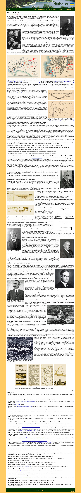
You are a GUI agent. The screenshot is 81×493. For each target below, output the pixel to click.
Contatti (36, 490)
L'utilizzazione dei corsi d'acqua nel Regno (24, 406)
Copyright (41, 490)
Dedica (31, 490)
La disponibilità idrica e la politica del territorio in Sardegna (26, 397)
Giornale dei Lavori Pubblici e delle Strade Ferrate (31, 427)
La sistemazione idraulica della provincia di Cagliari (25, 401)
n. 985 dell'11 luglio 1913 (37, 158)
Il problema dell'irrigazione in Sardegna (23, 477)
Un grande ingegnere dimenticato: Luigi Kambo (25, 466)
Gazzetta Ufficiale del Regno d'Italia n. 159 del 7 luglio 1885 (33, 437)
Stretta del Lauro (20, 92)
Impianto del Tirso (20, 470)
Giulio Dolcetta (17, 404)
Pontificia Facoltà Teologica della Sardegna (14, 81)
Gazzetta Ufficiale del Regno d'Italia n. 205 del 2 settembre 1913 (34, 441)
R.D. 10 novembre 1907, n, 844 (45, 442)
